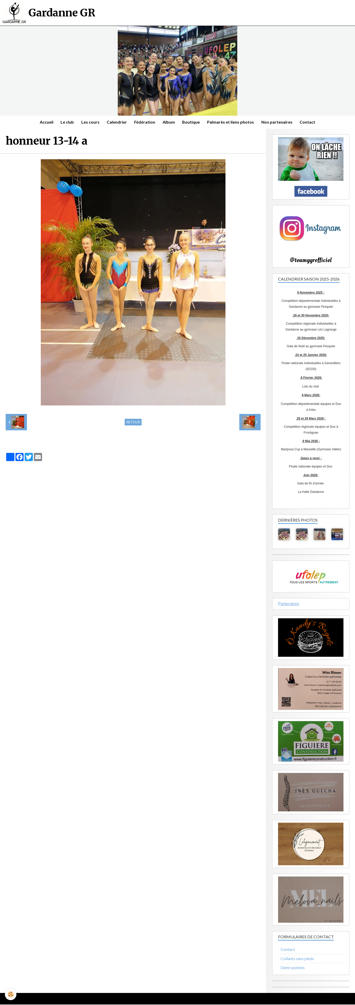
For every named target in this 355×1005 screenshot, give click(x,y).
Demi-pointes (293, 968)
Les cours (89, 122)
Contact (309, 122)
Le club (66, 122)
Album (169, 122)
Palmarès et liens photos (231, 122)
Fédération (144, 122)
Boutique (192, 122)
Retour (133, 422)
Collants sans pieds (297, 958)
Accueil (45, 122)
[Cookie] (11, 994)
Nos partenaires (278, 122)
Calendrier (116, 122)
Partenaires (288, 604)
